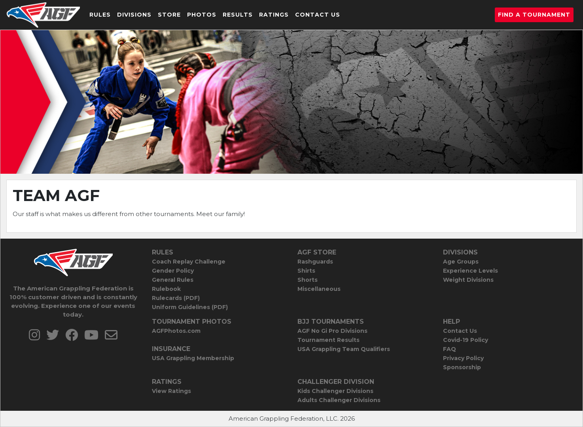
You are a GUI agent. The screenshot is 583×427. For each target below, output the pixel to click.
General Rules (172, 279)
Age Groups (461, 261)
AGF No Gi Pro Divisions (332, 330)
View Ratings (171, 391)
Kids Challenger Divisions (335, 391)
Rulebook (166, 288)
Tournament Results (328, 339)
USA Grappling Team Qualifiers (343, 349)
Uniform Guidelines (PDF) (190, 307)
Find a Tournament (534, 14)
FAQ (449, 349)
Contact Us (317, 14)
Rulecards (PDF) (176, 298)
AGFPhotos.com (176, 330)
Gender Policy (173, 270)
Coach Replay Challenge (188, 261)
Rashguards (315, 261)
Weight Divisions (468, 279)
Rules (100, 14)
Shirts (306, 270)
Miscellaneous (319, 288)
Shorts (307, 279)
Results (238, 14)
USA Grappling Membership (193, 358)
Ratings (274, 14)
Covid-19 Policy (465, 339)
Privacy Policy (463, 358)
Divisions (134, 14)
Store (169, 14)
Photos (201, 14)
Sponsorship (462, 367)
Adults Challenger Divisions (338, 400)
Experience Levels (470, 270)
